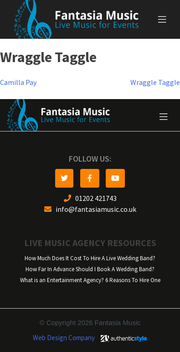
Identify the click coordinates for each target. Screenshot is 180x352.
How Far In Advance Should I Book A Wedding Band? (90, 269)
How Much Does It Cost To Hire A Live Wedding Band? (90, 258)
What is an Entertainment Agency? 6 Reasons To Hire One (90, 280)
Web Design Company (64, 337)
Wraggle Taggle (155, 82)
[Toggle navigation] (162, 19)
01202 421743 (90, 198)
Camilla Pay (18, 82)
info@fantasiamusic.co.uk (90, 209)
